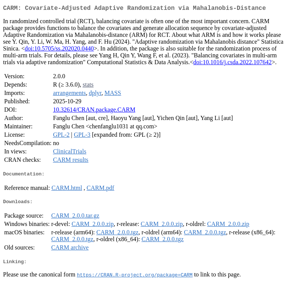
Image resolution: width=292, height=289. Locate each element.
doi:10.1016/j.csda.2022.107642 (232, 63)
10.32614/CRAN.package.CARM (94, 111)
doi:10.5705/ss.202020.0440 (59, 50)
